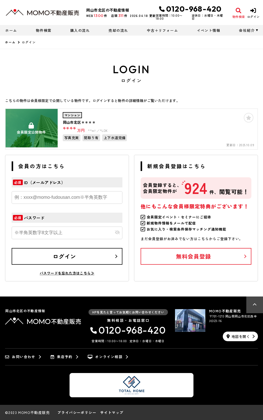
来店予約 (62, 357)
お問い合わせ (20, 357)
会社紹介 (247, 30)
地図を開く (238, 336)
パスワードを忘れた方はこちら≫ (67, 273)
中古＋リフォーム (162, 30)
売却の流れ (118, 30)
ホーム (11, 30)
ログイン (64, 256)
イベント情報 (208, 30)
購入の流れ (80, 30)
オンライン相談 (105, 357)
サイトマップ (111, 412)
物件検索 (44, 30)
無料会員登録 (193, 256)
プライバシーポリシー (76, 412)
